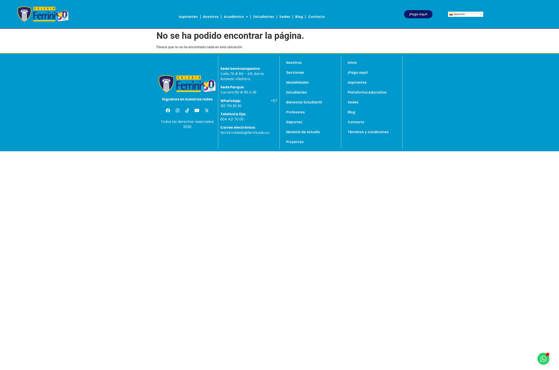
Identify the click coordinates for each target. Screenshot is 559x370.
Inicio (352, 62)
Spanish (457, 14)
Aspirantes (188, 16)
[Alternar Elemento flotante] (543, 359)
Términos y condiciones (368, 132)
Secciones (295, 72)
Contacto (316, 16)
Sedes (284, 16)
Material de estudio (303, 132)
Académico (236, 17)
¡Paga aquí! (358, 72)
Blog (299, 16)
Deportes (294, 122)
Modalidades (297, 82)
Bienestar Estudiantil (304, 102)
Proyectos (295, 142)
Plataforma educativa (367, 92)
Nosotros (211, 16)
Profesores (295, 112)
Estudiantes (263, 16)
